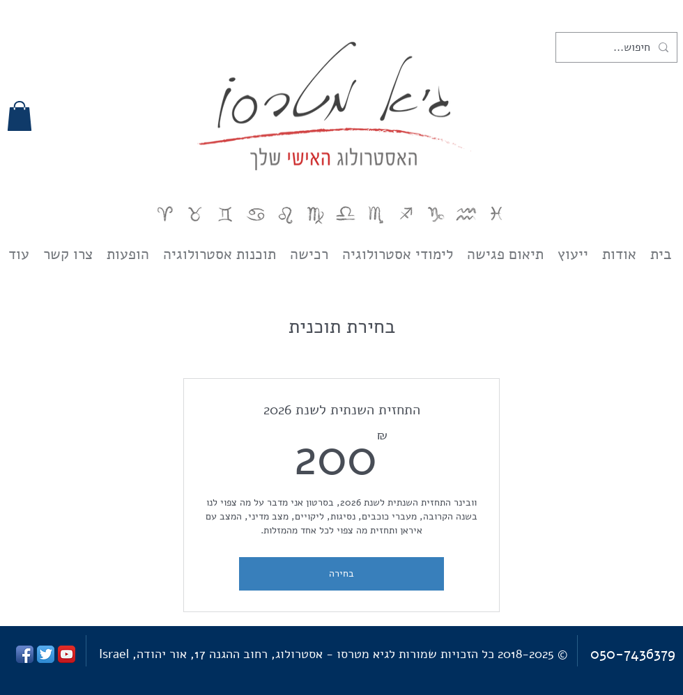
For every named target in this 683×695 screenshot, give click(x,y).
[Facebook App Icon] (24, 654)
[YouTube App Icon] (66, 654)
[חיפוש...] (617, 47)
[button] (19, 116)
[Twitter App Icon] (45, 654)
